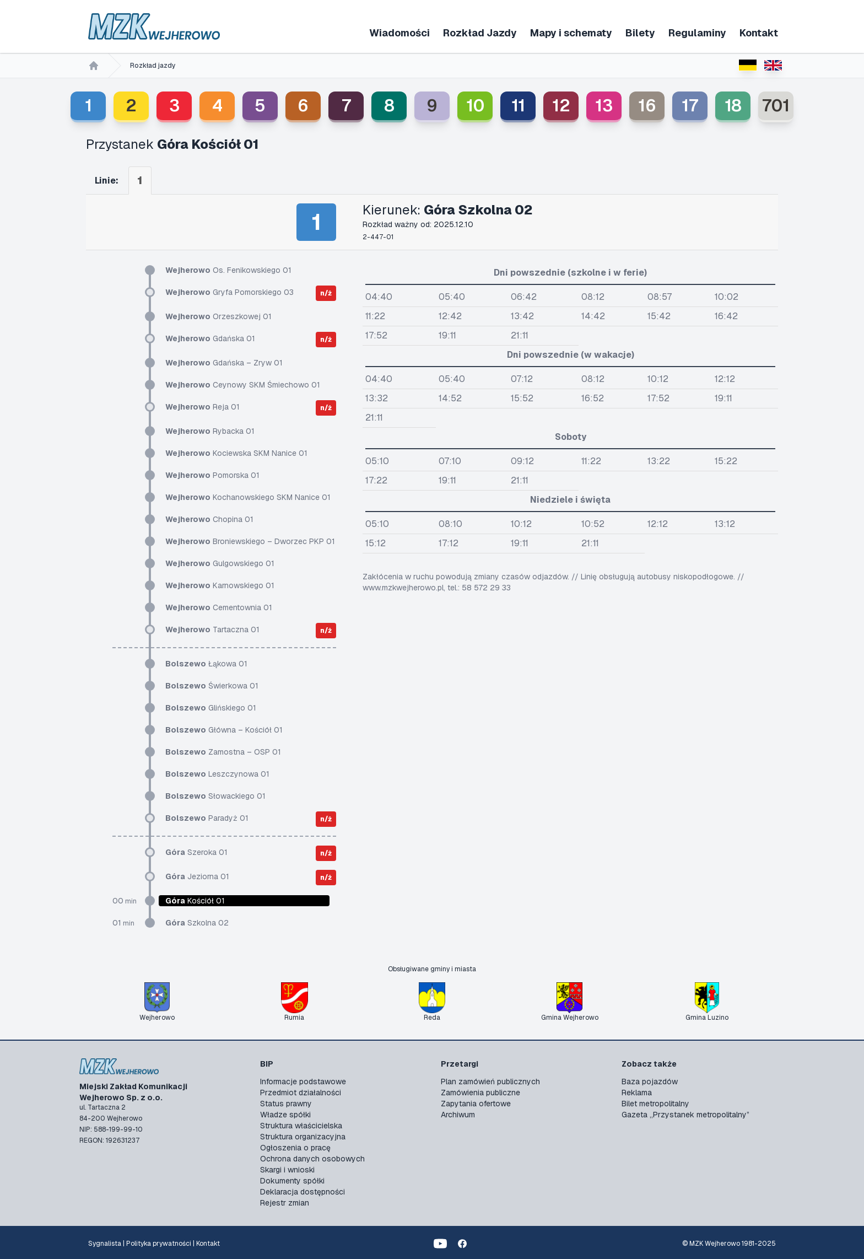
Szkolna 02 (197, 923)
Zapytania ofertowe (476, 1104)
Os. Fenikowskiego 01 (228, 270)
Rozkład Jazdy (480, 32)
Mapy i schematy (571, 32)
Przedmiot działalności (300, 1092)
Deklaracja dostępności (302, 1192)
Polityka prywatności (158, 1243)
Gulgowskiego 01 (219, 563)
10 (475, 105)
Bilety (640, 32)
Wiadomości (399, 32)
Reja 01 (202, 407)
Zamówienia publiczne (480, 1092)
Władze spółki (285, 1115)
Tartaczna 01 (212, 629)
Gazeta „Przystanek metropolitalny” (685, 1115)
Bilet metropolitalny (655, 1104)
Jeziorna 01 (197, 876)
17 (690, 105)
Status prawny (286, 1104)
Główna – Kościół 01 (224, 730)
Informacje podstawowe (303, 1081)
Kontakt (758, 32)
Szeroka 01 (196, 852)
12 (561, 105)
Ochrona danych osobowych (312, 1159)
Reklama (637, 1092)
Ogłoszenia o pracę (295, 1148)
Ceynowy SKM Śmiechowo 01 (242, 385)
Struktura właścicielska (301, 1126)
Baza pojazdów (650, 1081)
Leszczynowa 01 (217, 774)
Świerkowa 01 (211, 686)
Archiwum (458, 1115)
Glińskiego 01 (210, 708)
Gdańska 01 (210, 338)
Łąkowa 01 (206, 664)
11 (518, 105)
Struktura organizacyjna (302, 1137)
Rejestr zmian (284, 1203)
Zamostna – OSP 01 (223, 752)
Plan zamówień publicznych (490, 1081)
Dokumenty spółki (292, 1181)
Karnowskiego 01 (219, 585)
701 (776, 105)
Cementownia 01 (218, 607)
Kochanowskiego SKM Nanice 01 (248, 497)
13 (604, 105)
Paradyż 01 (207, 818)
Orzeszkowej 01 (218, 316)
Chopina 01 (209, 519)
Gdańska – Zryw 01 (224, 363)
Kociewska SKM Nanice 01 (236, 453)
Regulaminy (697, 32)
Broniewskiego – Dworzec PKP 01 (250, 541)
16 (647, 105)
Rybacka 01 (210, 431)
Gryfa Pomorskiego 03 (229, 292)
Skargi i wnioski (287, 1170)
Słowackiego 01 (215, 796)
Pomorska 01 (212, 475)
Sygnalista (104, 1243)
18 (733, 105)
